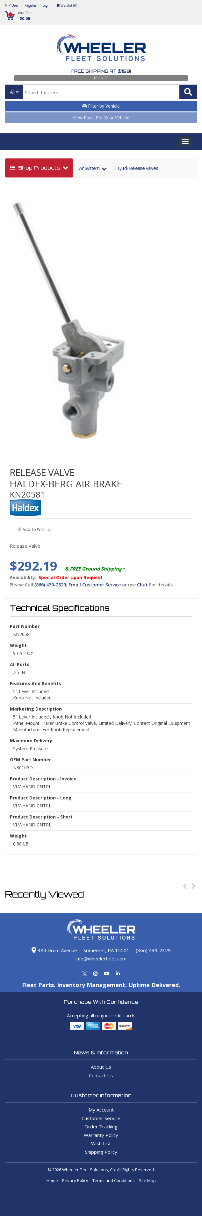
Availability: (23, 577)
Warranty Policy (101, 1135)
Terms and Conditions (113, 1180)
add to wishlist (37, 529)
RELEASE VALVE (42, 472)
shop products (35, 168)
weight (18, 645)
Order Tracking (101, 1126)
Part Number (25, 626)
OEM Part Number (30, 760)
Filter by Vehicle (101, 106)
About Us (101, 1067)
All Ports (19, 664)
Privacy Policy (75, 1180)
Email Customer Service (95, 585)
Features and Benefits (35, 683)
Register (30, 5)
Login (47, 5)
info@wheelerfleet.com (101, 958)
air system (89, 168)
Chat (142, 585)
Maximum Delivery (31, 741)
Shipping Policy (101, 1152)
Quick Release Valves (138, 168)
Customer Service (101, 1118)
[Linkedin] (118, 973)
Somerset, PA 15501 (106, 950)
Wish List (101, 1143)
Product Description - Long (41, 798)
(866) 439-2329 (50, 585)
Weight (18, 836)
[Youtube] (106, 973)
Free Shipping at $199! (101, 71)
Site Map (147, 1180)
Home (52, 1180)
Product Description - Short (41, 817)
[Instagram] (95, 973)
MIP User (11, 5)
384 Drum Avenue (54, 950)
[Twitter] (84, 973)
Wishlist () (67, 5)
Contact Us (101, 1075)
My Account (101, 1109)
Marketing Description (36, 709)
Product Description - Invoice (43, 779)
